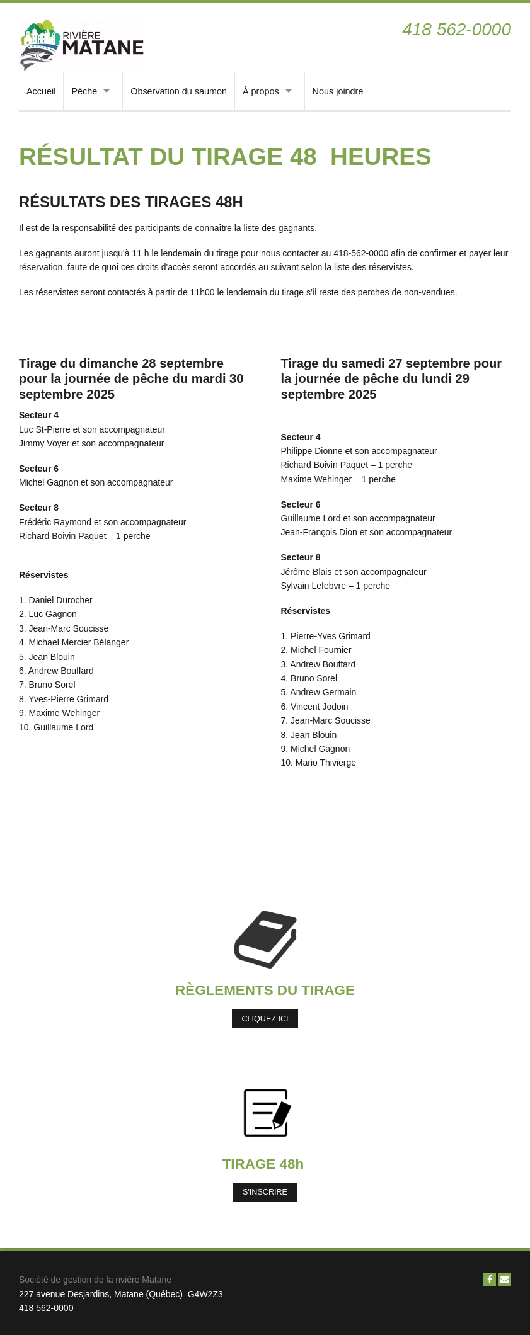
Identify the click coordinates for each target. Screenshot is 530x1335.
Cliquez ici (264, 1018)
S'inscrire (265, 1192)
